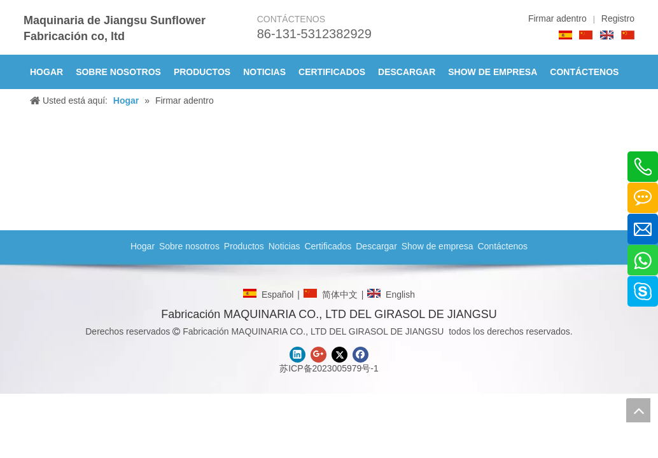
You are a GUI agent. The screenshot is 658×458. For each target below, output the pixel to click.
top (638, 410)
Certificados (327, 246)
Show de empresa (437, 246)
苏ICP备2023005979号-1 (329, 368)
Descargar (376, 246)
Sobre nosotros (189, 246)
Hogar (142, 246)
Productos (244, 246)
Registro (617, 18)
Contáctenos (502, 246)
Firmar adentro (557, 18)
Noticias (284, 246)
